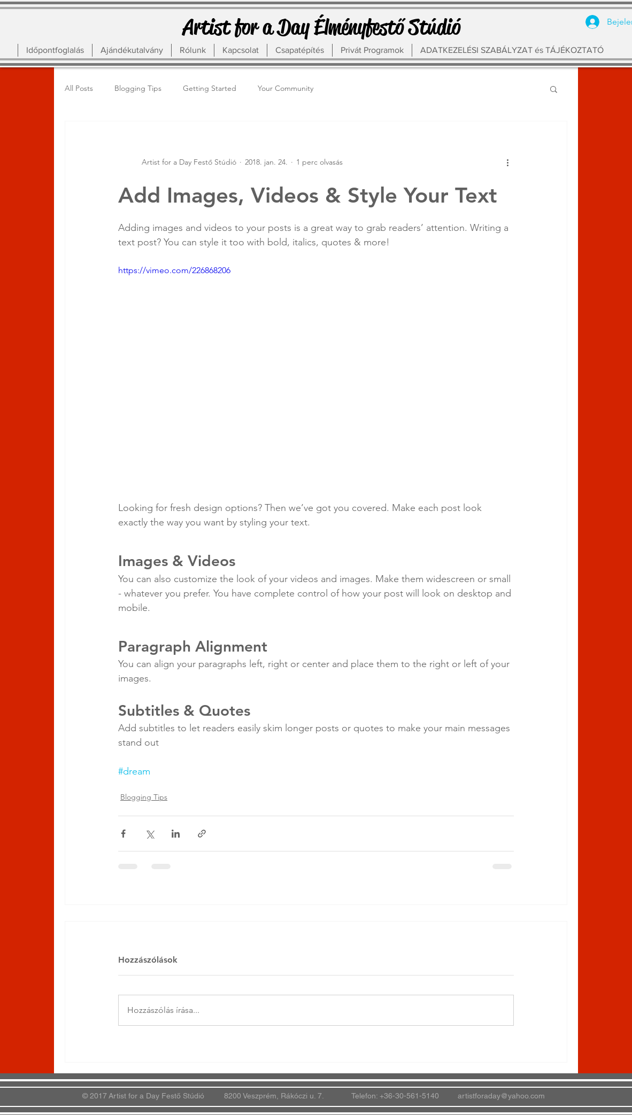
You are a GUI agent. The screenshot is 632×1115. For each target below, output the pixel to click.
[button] (554, 88)
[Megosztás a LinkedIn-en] (176, 833)
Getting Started (209, 88)
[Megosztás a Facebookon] (123, 833)
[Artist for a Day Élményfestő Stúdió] (321, 27)
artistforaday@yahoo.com (501, 1095)
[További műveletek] (507, 162)
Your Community (285, 88)
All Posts (79, 88)
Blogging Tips (137, 88)
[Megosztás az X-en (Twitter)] (149, 833)
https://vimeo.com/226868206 (174, 270)
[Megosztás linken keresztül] (202, 833)
